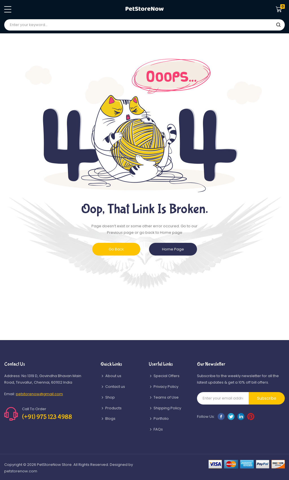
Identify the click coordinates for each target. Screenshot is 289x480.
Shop (110, 397)
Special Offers (166, 376)
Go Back (116, 249)
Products (113, 408)
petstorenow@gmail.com (39, 394)
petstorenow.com (20, 471)
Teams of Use (166, 397)
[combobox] (144, 25)
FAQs (158, 429)
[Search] (278, 25)
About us (113, 376)
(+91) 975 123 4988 (47, 417)
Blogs (110, 418)
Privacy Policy (166, 386)
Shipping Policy (167, 408)
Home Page (173, 249)
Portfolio (161, 418)
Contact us (115, 386)
